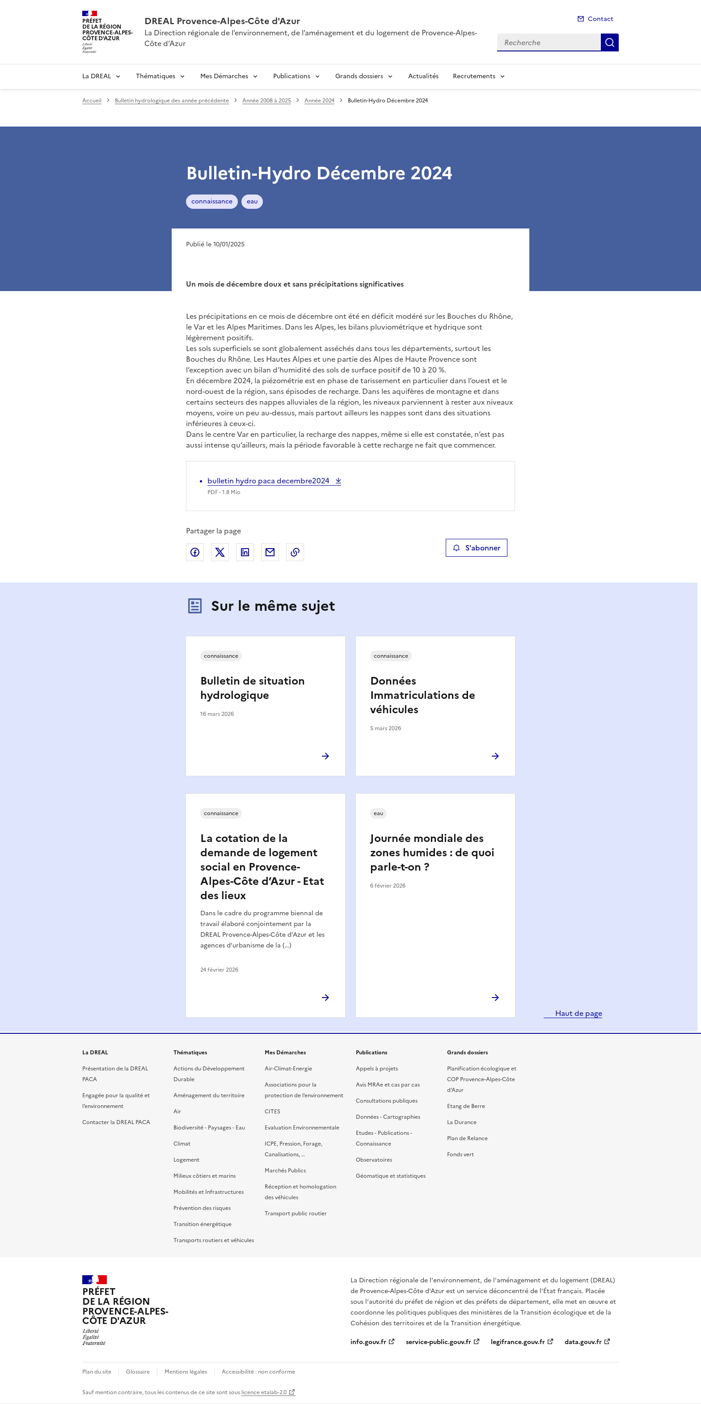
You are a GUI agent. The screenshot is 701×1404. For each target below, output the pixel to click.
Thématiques (155, 76)
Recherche (610, 42)
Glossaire (138, 1372)
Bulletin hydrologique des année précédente (172, 101)
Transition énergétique (202, 1224)
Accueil (91, 101)
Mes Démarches (224, 76)
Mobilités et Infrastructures (208, 1192)
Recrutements (474, 76)
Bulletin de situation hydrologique (252, 688)
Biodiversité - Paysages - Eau (209, 1128)
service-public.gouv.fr (438, 1342)
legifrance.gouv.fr (518, 1342)
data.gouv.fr (583, 1342)
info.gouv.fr (368, 1342)
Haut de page (577, 1013)
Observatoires (374, 1160)
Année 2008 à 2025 (266, 101)
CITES (272, 1112)
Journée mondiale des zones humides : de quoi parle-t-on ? (432, 852)
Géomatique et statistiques (391, 1176)
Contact (600, 19)
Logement (186, 1160)
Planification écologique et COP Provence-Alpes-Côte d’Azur (481, 1079)
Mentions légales (186, 1372)
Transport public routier (296, 1213)
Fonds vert (460, 1154)
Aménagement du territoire (209, 1095)
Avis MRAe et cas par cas (388, 1085)
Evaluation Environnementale (302, 1128)
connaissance (211, 201)
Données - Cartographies (388, 1117)
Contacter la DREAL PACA (116, 1122)
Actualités (423, 76)
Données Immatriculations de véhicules (422, 695)
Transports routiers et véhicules (213, 1240)
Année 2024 (319, 101)
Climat (181, 1144)
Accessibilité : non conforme (258, 1372)
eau (252, 201)
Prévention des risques (202, 1208)
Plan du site (96, 1372)
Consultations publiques (387, 1101)
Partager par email (270, 552)
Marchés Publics (285, 1171)
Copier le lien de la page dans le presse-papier (295, 552)
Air (177, 1112)
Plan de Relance (467, 1138)
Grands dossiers (359, 76)
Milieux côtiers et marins (204, 1176)
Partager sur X (220, 552)
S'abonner (476, 547)
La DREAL (96, 76)
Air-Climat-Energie (288, 1069)
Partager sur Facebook (195, 552)
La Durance (462, 1122)
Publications (291, 76)
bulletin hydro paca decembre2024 (269, 480)
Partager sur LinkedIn (245, 552)
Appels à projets (377, 1069)
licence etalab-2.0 (264, 1392)
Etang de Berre (466, 1106)
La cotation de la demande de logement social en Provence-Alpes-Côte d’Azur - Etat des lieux (262, 867)
